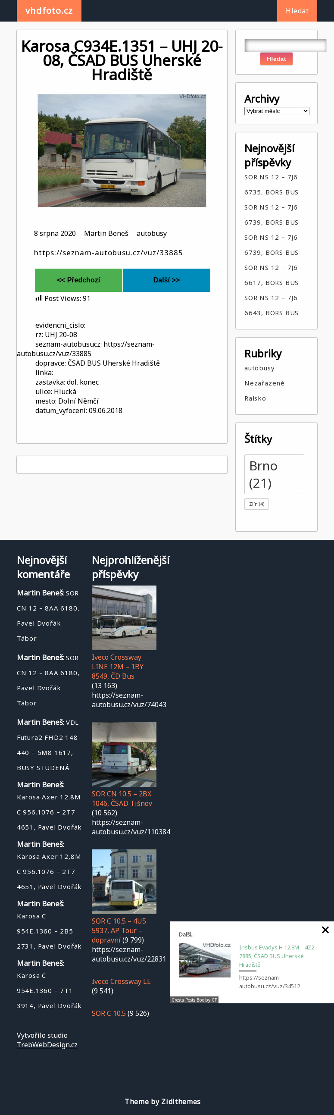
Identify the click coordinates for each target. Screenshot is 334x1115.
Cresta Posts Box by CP (194, 1000)
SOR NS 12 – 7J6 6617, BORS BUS (271, 275)
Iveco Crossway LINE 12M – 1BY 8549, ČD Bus (118, 666)
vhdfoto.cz (49, 10)
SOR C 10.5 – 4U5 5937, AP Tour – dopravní (119, 930)
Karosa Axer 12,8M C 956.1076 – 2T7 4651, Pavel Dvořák (49, 871)
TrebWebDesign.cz (47, 1044)
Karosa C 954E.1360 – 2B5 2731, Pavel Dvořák (49, 930)
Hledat (297, 11)
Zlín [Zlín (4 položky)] (256, 504)
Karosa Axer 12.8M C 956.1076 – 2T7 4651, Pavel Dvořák (49, 811)
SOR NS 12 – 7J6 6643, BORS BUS (271, 305)
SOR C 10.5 (109, 1013)
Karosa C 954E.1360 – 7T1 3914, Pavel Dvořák (49, 990)
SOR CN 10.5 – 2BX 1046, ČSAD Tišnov (122, 798)
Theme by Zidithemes (163, 1101)
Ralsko (255, 398)
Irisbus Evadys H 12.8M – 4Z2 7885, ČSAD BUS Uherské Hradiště (276, 955)
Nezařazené (264, 383)
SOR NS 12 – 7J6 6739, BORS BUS (271, 214)
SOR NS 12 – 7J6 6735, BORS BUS (271, 184)
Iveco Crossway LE (121, 981)
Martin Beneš (106, 233)
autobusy (152, 233)
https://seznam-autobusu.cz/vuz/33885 (108, 252)
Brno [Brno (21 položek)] (263, 474)
